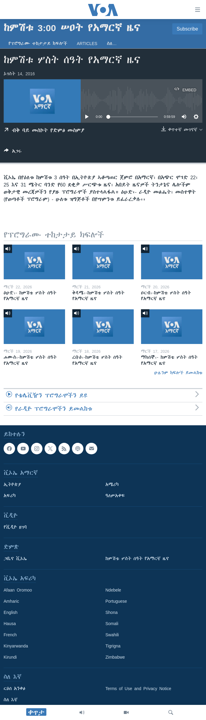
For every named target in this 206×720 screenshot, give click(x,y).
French (10, 634)
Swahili (112, 634)
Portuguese (116, 601)
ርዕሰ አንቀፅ (14, 688)
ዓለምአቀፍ (115, 495)
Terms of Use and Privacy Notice (138, 688)
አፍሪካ (10, 495)
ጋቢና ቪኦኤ (15, 558)
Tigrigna (112, 646)
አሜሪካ (112, 484)
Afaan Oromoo (18, 590)
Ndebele (113, 590)
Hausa (10, 623)
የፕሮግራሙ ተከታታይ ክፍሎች (37, 43)
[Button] (13, 152)
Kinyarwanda (16, 646)
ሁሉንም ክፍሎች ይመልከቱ (178, 372)
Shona (111, 612)
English (10, 612)
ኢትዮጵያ (12, 484)
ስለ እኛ (10, 699)
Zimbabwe (115, 657)
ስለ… (112, 43)
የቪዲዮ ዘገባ (15, 527)
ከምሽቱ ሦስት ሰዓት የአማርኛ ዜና (137, 558)
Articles (87, 43)
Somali (111, 623)
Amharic (11, 601)
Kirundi (10, 657)
